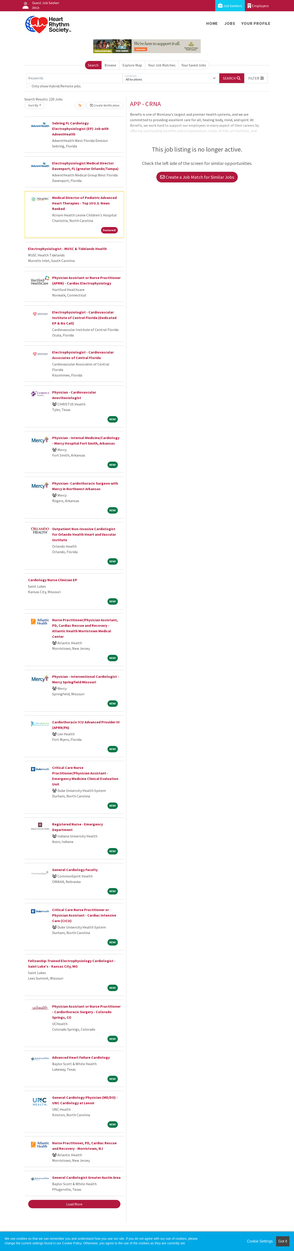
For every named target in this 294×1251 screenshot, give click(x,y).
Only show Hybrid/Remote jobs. (56, 86)
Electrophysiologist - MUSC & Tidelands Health (67, 248)
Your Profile (256, 23)
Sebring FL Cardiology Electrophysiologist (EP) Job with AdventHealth (80, 128)
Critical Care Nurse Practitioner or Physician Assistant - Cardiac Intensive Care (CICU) (84, 915)
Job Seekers (230, 6)
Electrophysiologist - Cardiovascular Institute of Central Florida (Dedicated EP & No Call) (84, 317)
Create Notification (104, 105)
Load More (74, 1204)
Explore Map (132, 65)
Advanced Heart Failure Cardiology (81, 1057)
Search (93, 65)
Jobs (229, 23)
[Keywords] (74, 78)
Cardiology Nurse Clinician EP (52, 580)
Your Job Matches (161, 65)
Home (212, 23)
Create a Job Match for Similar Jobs (197, 177)
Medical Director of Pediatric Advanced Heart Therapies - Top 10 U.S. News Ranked (84, 203)
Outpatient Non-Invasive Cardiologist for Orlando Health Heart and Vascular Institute (84, 534)
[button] (256, 78)
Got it (282, 1241)
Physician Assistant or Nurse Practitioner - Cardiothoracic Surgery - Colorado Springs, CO (86, 1012)
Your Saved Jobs (193, 65)
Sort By (33, 105)
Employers (258, 6)
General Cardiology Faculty (75, 869)
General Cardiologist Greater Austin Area (86, 1177)
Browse (110, 65)
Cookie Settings (260, 1241)
